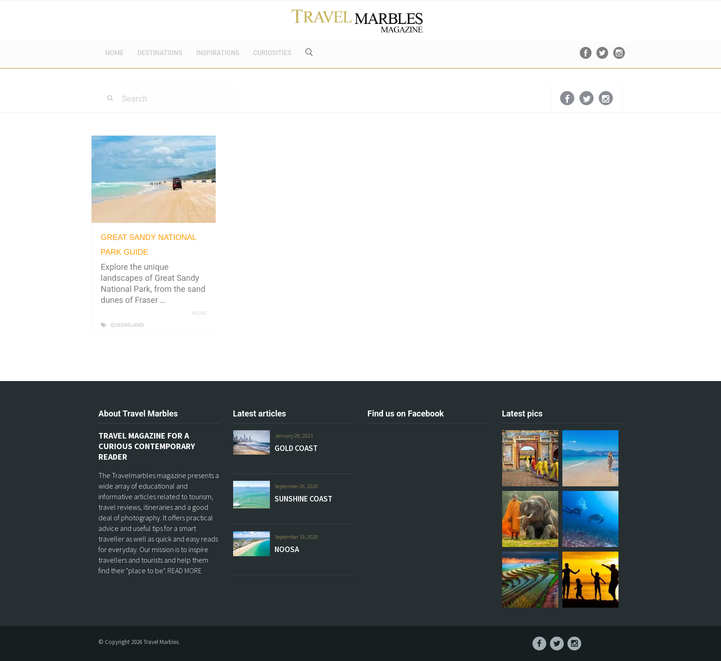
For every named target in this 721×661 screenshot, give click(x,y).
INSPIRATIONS (218, 53)
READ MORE (184, 570)
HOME (114, 53)
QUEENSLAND (127, 325)
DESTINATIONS (160, 53)
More (201, 313)
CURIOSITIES (272, 53)
